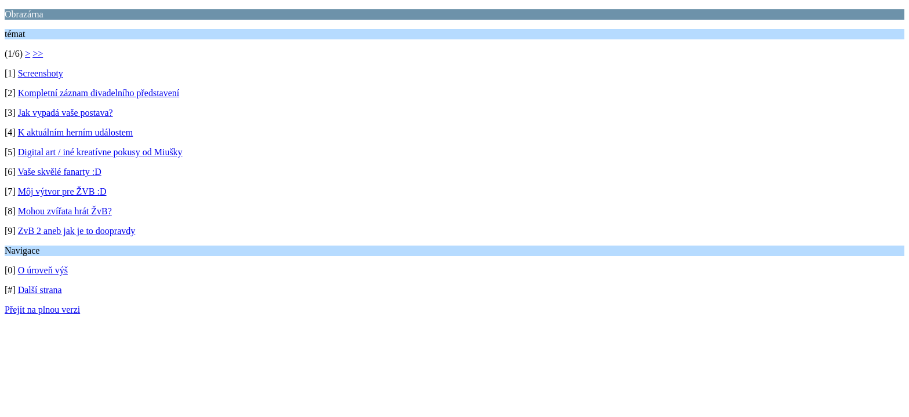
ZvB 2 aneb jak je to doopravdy (77, 231)
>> (37, 53)
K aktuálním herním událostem (75, 132)
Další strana (40, 290)
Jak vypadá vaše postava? (65, 113)
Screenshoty (40, 73)
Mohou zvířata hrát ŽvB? (65, 211)
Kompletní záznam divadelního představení (99, 93)
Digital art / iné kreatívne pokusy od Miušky (100, 152)
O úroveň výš (43, 270)
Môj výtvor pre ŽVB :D (62, 191)
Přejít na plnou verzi (42, 309)
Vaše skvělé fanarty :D (59, 172)
